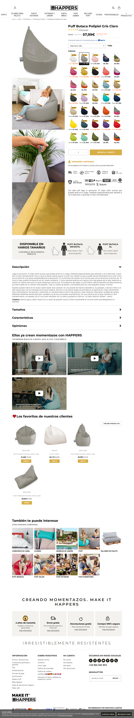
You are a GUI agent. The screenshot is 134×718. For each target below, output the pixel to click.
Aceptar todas (108, 714)
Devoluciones (17, 676)
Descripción (20, 268)
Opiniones (83, 31)
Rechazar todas (124, 714)
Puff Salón (39, 579)
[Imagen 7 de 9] (44, 567)
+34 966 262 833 (98, 665)
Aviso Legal (42, 666)
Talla (110, 47)
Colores (71, 52)
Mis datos (67, 666)
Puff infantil (18, 579)
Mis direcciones (69, 668)
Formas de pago (18, 673)
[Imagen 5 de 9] (111, 541)
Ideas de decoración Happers (23, 685)
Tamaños (18, 311)
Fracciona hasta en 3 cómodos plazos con (86, 42)
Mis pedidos (67, 663)
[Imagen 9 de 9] (89, 567)
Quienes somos (43, 660)
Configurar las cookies (65, 715)
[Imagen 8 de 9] (67, 567)
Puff (81, 553)
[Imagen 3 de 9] (67, 541)
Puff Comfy (54, 456)
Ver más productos (112, 425)
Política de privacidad (45, 668)
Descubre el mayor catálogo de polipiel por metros (49, 678)
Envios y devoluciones (20, 660)
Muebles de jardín (64, 553)
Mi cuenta (67, 660)
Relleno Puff (16, 679)
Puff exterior (62, 579)
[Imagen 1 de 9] (22, 541)
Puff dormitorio (86, 579)
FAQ (13, 668)
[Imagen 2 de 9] (44, 541)
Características (22, 319)
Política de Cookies (88, 714)
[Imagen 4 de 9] (89, 541)
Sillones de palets (109, 553)
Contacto (41, 663)
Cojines (37, 553)
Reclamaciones (18, 670)
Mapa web (16, 688)
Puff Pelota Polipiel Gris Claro (26, 456)
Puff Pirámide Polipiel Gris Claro (27, 498)
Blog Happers (17, 682)
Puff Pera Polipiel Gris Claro (83, 456)
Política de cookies (44, 671)
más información (25, 630)
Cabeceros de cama (21, 553)
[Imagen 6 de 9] (22, 567)
